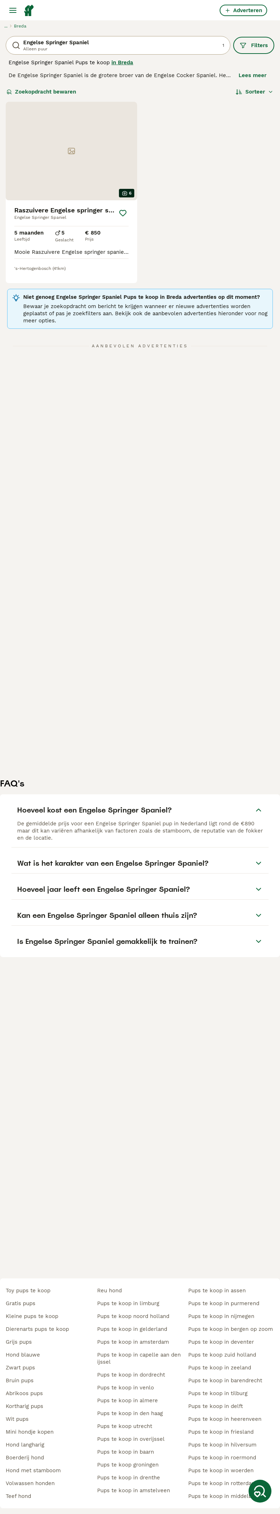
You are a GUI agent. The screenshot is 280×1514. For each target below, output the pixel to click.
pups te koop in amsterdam (133, 1342)
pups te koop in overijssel (131, 1439)
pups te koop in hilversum (222, 1445)
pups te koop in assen (217, 1290)
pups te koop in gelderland (132, 1329)
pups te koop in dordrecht (131, 1375)
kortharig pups (24, 1406)
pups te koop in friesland (221, 1432)
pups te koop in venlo (125, 1387)
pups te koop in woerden (221, 1470)
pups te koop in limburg (128, 1303)
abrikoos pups (24, 1393)
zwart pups (20, 1367)
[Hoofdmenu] (13, 10)
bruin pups (20, 1380)
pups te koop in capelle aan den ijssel (139, 1358)
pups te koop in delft (215, 1406)
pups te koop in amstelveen (133, 1490)
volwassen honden (30, 1483)
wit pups (17, 1419)
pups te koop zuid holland (222, 1355)
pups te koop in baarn (125, 1452)
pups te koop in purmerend (223, 1303)
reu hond (109, 1290)
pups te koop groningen (128, 1465)
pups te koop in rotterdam (222, 1483)
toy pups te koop (28, 1290)
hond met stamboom (33, 1470)
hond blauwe (23, 1355)
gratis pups (20, 1303)
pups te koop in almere (127, 1400)
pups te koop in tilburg (218, 1393)
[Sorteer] (254, 92)
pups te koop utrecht (124, 1426)
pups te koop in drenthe (128, 1477)
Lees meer (252, 75)
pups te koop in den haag (130, 1413)
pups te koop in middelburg (224, 1496)
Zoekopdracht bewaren (41, 92)
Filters (254, 45)
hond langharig (25, 1445)
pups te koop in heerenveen (224, 1419)
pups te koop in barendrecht (225, 1380)
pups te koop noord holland (133, 1316)
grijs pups (19, 1342)
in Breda (122, 62)
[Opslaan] (123, 213)
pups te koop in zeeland (219, 1367)
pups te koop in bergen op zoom (230, 1329)
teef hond (18, 1496)
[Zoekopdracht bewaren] (260, 1491)
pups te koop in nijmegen (221, 1316)
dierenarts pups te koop (37, 1329)
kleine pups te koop (32, 1316)
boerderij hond (25, 1457)
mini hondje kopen (30, 1432)
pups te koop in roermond (222, 1457)
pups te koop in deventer (221, 1342)
